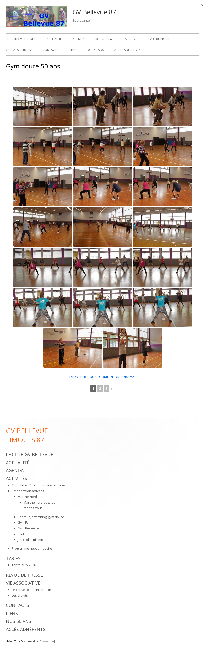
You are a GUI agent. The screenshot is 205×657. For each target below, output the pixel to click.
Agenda (78, 39)
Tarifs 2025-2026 (24, 565)
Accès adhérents (127, 50)
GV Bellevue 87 (94, 11)
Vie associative (17, 50)
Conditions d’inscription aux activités (39, 485)
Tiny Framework (25, 641)
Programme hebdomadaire (32, 548)
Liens (72, 50)
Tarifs (127, 39)
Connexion (47, 641)
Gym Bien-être (28, 528)
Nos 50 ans (95, 50)
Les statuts (20, 595)
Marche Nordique (31, 496)
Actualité (54, 39)
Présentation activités (28, 491)
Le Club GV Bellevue (21, 39)
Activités (102, 39)
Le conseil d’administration (31, 590)
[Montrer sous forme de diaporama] (102, 376)
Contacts (50, 50)
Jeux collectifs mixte (32, 539)
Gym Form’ (25, 522)
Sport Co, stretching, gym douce (41, 517)
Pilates (23, 534)
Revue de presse (158, 39)
